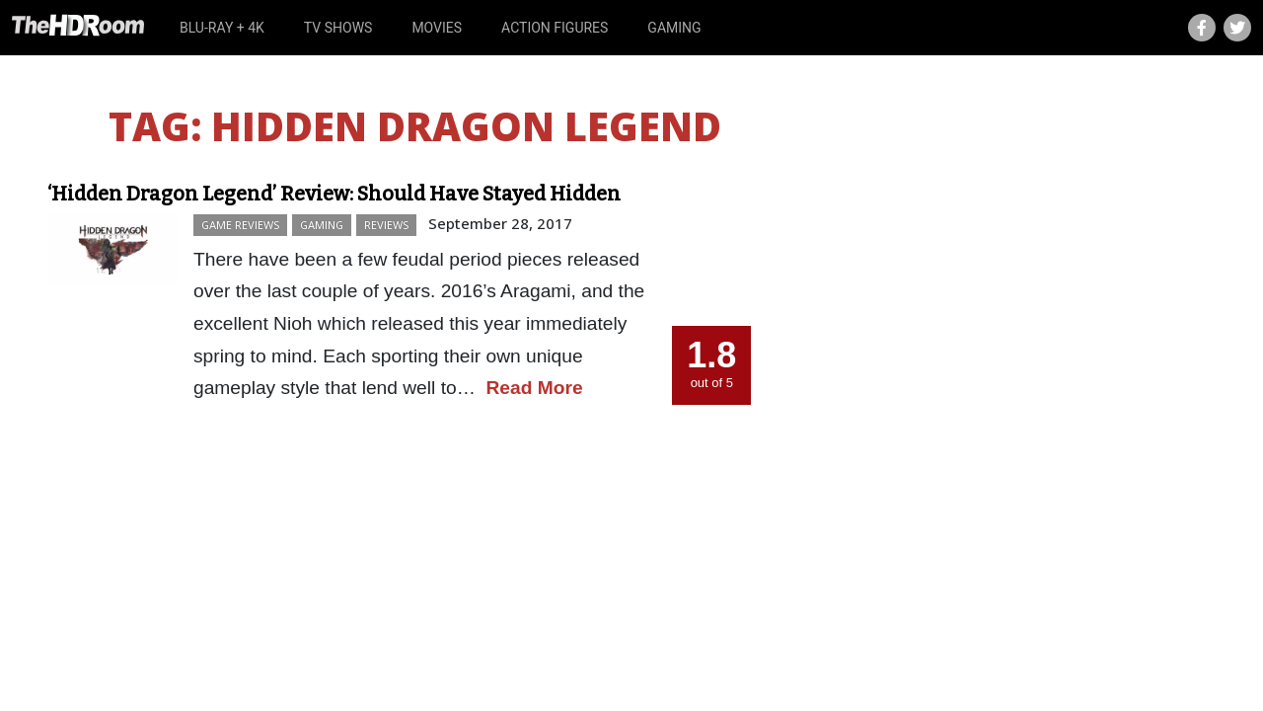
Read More (534, 387)
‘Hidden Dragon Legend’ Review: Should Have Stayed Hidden (334, 193)
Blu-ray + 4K (222, 28)
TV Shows (338, 28)
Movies (436, 28)
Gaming (674, 28)
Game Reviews (240, 224)
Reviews (386, 224)
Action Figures (554, 28)
